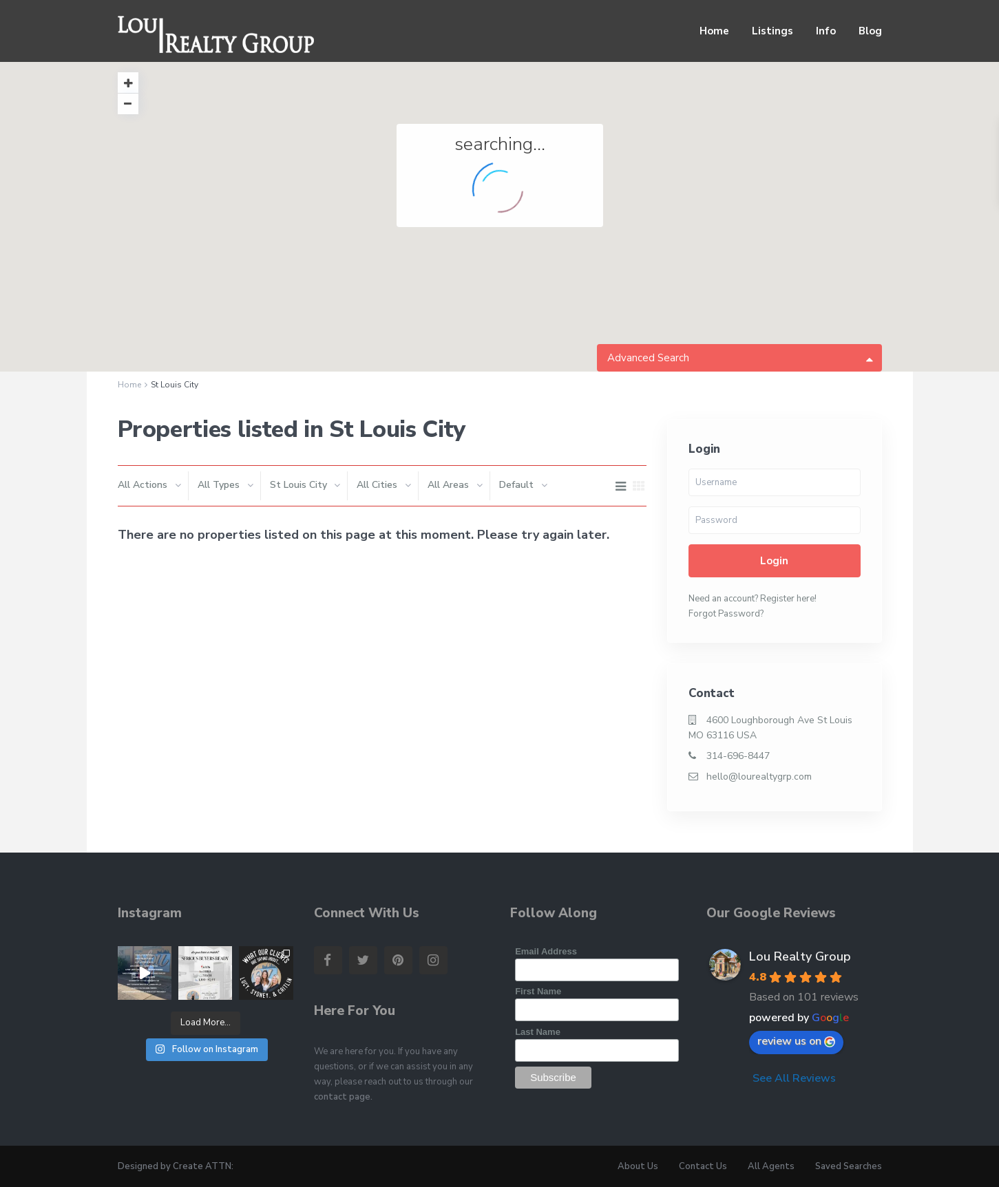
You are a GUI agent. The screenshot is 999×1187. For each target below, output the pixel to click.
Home (714, 31)
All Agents (771, 1166)
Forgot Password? (726, 614)
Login (774, 561)
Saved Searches (848, 1166)
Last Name (537, 1032)
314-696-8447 (738, 755)
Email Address (546, 951)
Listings (772, 31)
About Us (638, 1166)
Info (826, 31)
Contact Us (703, 1166)
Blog (870, 31)
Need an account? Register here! (752, 598)
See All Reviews (794, 1078)
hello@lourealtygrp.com (759, 776)
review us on (796, 1041)
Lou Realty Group (800, 956)
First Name (538, 991)
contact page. (343, 1097)
